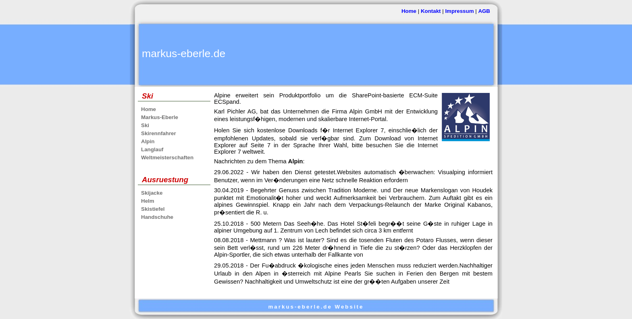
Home (408, 11)
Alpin (147, 141)
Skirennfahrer (158, 133)
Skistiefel (153, 209)
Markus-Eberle (159, 117)
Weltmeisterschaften (167, 157)
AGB (484, 11)
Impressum (459, 11)
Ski (145, 125)
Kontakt (431, 11)
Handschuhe (157, 217)
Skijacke (151, 193)
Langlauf (152, 149)
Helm (147, 201)
